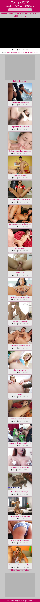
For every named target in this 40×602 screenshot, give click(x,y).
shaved (31, 52)
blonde (15, 52)
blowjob (36, 52)
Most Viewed (18, 6)
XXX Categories (29, 6)
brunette (27, 52)
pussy (22, 52)
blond (19, 52)
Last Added (9, 6)
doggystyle (10, 52)
